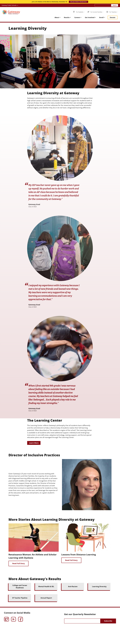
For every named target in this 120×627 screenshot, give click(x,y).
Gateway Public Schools (9, 5)
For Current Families (96, 12)
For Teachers (113, 12)
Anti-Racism (73, 586)
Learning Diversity (99, 586)
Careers (77, 17)
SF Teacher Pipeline (19, 598)
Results (67, 17)
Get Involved (89, 17)
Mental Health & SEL (46, 586)
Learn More (34, 443)
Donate (112, 17)
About (57, 17)
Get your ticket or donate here (78, 1)
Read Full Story (18, 563)
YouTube (13, 618)
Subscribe (108, 621)
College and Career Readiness (19, 586)
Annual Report (46, 598)
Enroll (101, 17)
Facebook (20, 618)
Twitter (6, 618)
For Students (79, 12)
